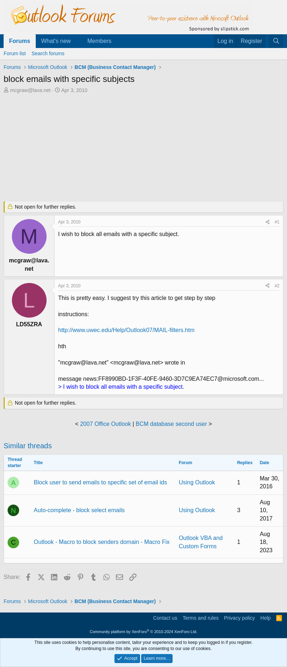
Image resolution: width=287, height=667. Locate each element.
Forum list (15, 53)
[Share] (267, 222)
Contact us (165, 618)
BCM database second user (171, 424)
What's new (56, 41)
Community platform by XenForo (143, 631)
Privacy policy (239, 618)
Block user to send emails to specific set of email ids (100, 482)
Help (265, 618)
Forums (19, 41)
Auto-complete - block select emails (79, 510)
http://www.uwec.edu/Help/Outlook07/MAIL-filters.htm (126, 330)
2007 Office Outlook (105, 424)
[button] (76, 41)
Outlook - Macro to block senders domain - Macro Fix (102, 542)
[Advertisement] (143, 148)
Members (99, 41)
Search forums (47, 53)
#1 (277, 221)
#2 (277, 285)
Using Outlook (197, 482)
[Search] (276, 41)
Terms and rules (201, 618)
